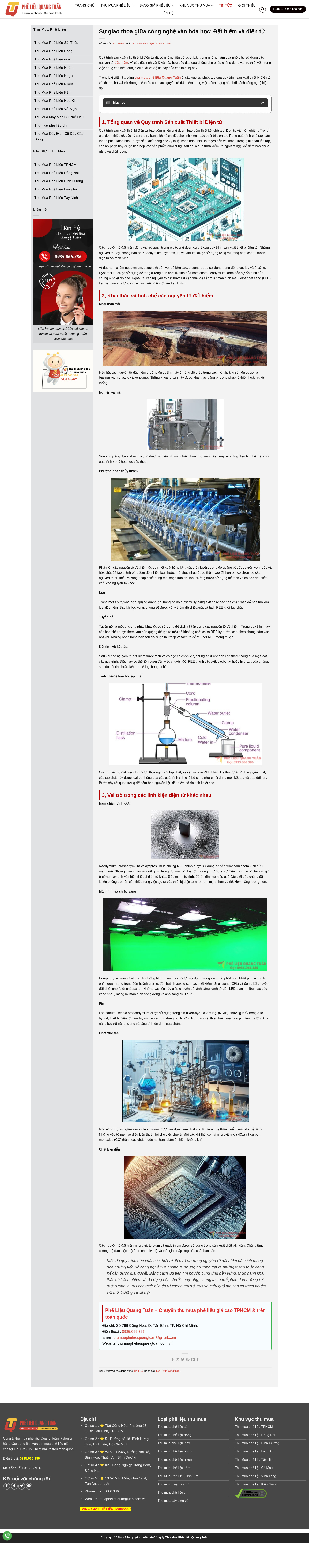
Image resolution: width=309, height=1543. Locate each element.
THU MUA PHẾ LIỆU (117, 5)
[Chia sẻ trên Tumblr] (197, 1360)
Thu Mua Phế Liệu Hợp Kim (55, 101)
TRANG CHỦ (85, 5)
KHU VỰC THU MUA (196, 5)
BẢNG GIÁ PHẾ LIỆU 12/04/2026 (105, 1509)
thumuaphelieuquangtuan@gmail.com (145, 1337)
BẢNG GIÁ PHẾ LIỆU (156, 5)
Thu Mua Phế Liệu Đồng (53, 51)
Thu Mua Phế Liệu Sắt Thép (56, 43)
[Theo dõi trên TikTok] (14, 1486)
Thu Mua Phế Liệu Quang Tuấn (151, 43)
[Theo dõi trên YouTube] (29, 1486)
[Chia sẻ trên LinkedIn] (193, 1360)
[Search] (262, 9)
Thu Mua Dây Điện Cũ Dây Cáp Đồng (59, 136)
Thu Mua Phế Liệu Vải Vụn (55, 109)
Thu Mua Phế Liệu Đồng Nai (56, 173)
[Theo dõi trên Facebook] (6, 1486)
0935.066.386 (133, 1331)
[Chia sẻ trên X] (177, 1360)
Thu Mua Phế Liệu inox (52, 59)
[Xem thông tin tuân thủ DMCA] (251, 1493)
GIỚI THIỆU (247, 5)
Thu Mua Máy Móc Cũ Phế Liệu (59, 117)
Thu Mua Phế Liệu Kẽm (52, 92)
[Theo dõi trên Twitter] (21, 1486)
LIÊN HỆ (167, 13)
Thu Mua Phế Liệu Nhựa (53, 76)
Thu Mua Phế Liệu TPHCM (55, 165)
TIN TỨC (225, 5)
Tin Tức (138, 1370)
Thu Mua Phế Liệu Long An (55, 189)
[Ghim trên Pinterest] (187, 1360)
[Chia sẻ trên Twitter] (182, 1360)
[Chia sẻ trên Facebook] (172, 1360)
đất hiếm (121, 62)
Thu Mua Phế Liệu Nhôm (53, 68)
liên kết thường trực (167, 1370)
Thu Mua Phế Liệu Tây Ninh (56, 198)
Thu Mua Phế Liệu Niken (53, 84)
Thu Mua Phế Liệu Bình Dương (58, 181)
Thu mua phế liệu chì (50, 125)
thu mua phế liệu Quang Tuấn (158, 77)
